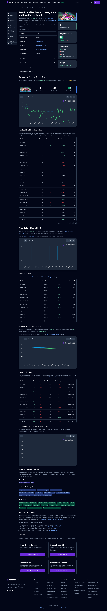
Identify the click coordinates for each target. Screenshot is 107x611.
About (57, 607)
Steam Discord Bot (93, 585)
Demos (36, 588)
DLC (35, 585)
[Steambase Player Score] (71, 34)
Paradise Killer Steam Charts (44, 7)
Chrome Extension (93, 582)
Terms (47, 607)
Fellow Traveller (39, 41)
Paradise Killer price (29, 236)
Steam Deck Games (52, 597)
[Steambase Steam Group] (10, 590)
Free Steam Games (79, 590)
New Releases (51, 591)
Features (37, 58)
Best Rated (50, 582)
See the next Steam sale (62, 570)
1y (29, 97)
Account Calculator (93, 594)
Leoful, (37, 49)
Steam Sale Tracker (79, 582)
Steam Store (57, 525)
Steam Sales (43, 2)
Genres (63, 582)
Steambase (9, 583)
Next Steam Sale (92, 591)
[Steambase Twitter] (12, 590)
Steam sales (35, 277)
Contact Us (64, 607)
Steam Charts (38, 594)
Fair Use (53, 607)
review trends (22, 22)
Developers (64, 591)
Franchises (64, 597)
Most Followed (51, 588)
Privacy (42, 607)
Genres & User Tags (37, 67)
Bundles (36, 591)
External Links (37, 63)
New (30, 2)
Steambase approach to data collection (52, 519)
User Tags (64, 588)
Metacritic (55, 528)
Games (23, 7)
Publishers (64, 594)
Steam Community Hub (54, 527)
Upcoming (35, 2)
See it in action (62, 554)
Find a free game (33, 554)
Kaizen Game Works (41, 45)
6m (25, 240)
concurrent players (51, 20)
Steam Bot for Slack (93, 588)
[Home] (19, 7)
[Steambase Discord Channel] (7, 590)
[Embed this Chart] (68, 97)
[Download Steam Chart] (74, 97)
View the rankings (32, 570)
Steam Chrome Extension (54, 2)
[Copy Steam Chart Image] (71, 97)
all (32, 97)
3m (25, 97)
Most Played (24, 2)
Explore (97, 2)
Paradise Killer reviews (53, 334)
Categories (64, 585)
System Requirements (37, 71)
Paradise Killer (31, 7)
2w (21, 97)
